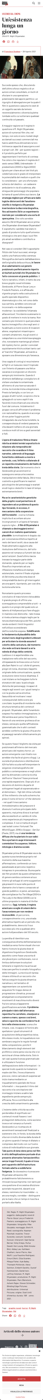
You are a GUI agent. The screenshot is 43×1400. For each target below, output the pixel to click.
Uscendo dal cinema (11, 13)
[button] (39, 1351)
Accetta (21, 1379)
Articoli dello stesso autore (21, 1333)
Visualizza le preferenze (21, 1391)
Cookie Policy (20, 1397)
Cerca (33, 3)
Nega (21, 1385)
